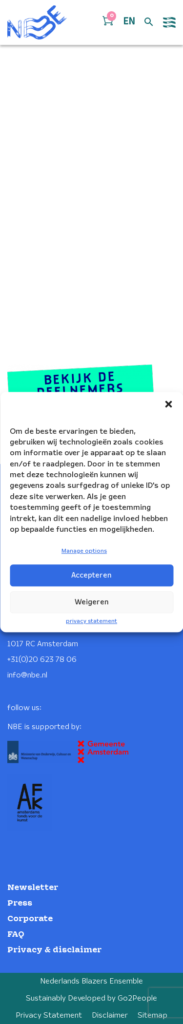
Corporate (30, 919)
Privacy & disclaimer (54, 950)
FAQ (15, 934)
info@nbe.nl (27, 675)
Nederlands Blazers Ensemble (91, 981)
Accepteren (91, 575)
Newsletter (32, 887)
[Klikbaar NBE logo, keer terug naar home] (37, 22)
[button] (168, 404)
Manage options (84, 551)
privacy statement (91, 621)
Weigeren (92, 602)
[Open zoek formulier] (149, 22)
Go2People (137, 998)
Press (19, 903)
